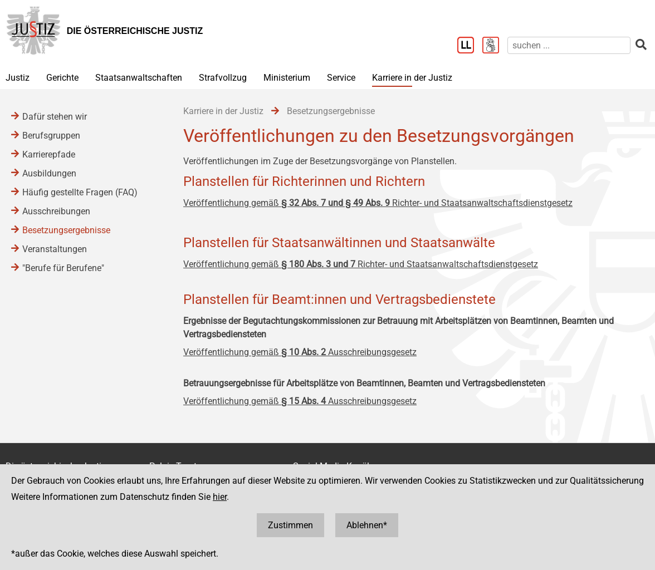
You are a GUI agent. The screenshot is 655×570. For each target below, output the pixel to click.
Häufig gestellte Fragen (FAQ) (80, 192)
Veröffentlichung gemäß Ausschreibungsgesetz (300, 352)
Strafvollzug (223, 77)
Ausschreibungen (56, 211)
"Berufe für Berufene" (63, 268)
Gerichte (62, 77)
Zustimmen (290, 525)
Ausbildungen (49, 173)
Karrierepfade (48, 154)
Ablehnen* (366, 525)
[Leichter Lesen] (469, 46)
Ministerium (286, 77)
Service (341, 77)
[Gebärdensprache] (494, 46)
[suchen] (568, 45)
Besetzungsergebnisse (66, 230)
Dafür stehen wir (54, 116)
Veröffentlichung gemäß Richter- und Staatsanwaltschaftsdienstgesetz (378, 203)
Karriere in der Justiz (412, 77)
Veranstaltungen (54, 249)
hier (220, 497)
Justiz (18, 77)
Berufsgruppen (51, 135)
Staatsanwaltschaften (138, 77)
